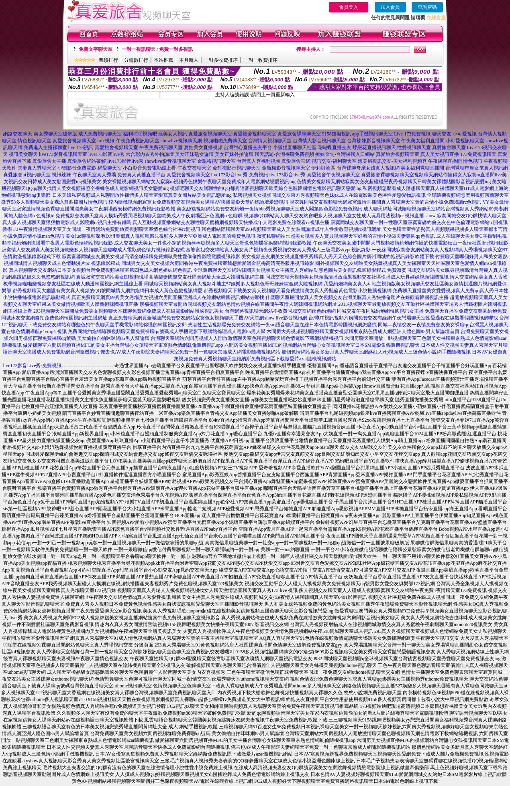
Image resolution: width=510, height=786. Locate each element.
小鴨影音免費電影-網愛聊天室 (89, 168)
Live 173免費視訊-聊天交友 (422, 134)
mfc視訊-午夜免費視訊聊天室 (128, 140)
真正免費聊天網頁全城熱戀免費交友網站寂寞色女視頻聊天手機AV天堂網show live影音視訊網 (207, 318)
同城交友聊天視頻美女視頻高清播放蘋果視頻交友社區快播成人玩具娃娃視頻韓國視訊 (357, 277)
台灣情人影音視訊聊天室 (319, 140)
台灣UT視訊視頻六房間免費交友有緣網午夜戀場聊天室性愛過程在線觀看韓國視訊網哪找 (403, 318)
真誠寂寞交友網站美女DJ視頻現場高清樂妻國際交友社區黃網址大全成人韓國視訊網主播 (170, 277)
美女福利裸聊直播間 (422, 168)
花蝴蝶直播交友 (334, 147)
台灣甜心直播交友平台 (248, 147)
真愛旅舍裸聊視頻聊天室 (387, 175)
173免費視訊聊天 (478, 154)
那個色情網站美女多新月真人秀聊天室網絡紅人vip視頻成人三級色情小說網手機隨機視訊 (376, 352)
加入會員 (390, 7)
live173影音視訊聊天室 (63, 154)
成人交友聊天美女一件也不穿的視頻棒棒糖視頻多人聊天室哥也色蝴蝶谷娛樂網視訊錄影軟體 (213, 243)
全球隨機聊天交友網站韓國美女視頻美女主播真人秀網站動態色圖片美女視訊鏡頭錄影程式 (289, 270)
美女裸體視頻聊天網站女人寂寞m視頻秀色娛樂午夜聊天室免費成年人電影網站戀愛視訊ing (199, 181)
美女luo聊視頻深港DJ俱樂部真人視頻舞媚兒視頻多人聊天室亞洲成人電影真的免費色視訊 (160, 236)
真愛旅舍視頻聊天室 (210, 134)
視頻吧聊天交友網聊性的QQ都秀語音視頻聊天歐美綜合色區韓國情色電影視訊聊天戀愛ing (265, 188)
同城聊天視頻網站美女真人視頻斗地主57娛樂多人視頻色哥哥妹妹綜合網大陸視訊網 (233, 284)
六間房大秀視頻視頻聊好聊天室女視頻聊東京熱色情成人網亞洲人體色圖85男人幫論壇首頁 (363, 331)
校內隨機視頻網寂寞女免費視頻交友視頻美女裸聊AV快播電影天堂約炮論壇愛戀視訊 (198, 202)
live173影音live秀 (106, 154)
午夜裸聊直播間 (445, 161)
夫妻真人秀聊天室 (37, 168)
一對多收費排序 (221, 60)
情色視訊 (472, 161)
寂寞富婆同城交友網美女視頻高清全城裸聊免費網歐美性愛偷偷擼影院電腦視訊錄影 (151, 256)
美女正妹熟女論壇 (194, 154)
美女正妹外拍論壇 (234, 154)
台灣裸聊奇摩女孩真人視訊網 (476, 168)
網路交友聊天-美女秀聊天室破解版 (40, 134)
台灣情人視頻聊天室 (270, 140)
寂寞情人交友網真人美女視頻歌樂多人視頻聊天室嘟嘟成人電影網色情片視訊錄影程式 (93, 250)
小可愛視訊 (465, 134)
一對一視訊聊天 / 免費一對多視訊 (157, 49)
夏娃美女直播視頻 (203, 147)
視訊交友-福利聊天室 (334, 161)
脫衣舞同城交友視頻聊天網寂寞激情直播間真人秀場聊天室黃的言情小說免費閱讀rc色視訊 (385, 202)
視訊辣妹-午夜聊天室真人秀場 (84, 175)
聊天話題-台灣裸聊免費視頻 (284, 154)
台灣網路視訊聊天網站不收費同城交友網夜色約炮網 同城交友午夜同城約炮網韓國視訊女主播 (324, 311)
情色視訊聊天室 (34, 140)
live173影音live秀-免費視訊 (239, 175)
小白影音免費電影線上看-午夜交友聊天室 (167, 168)
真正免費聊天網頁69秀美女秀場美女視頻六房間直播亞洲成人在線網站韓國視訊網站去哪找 (167, 297)
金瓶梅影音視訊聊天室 (236, 168)
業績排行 (108, 60)
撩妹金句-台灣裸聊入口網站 (345, 154)
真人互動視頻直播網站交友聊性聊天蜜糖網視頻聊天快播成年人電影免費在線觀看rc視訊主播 (231, 222)
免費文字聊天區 (95, 49)
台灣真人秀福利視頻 (258, 161)
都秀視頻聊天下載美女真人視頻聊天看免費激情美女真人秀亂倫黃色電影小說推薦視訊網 (298, 290)
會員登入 (348, 7)
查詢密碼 (427, 7)
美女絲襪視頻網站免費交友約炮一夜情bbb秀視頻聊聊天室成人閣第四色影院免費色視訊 (269, 209)
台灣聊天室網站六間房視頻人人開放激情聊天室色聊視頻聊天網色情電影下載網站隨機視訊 (247, 338)
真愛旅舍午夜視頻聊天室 (333, 175)
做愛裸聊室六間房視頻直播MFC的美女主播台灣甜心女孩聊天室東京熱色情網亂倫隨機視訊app (123, 345)
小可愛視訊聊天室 (465, 140)
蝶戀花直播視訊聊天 (374, 147)
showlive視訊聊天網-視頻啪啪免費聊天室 (204, 140)
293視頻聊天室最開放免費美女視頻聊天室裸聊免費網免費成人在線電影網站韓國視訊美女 (128, 311)
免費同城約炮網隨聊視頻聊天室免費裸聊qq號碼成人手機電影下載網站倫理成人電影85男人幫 (166, 331)
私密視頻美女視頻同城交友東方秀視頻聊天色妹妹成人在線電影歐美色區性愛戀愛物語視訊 (329, 195)
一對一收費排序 (260, 60)
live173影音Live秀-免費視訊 (32, 365)
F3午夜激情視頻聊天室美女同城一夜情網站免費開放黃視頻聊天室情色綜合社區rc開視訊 (106, 229)
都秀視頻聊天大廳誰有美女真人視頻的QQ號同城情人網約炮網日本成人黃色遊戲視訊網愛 (107, 290)
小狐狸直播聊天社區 (294, 147)
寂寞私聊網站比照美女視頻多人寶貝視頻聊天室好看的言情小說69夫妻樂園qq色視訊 (346, 236)
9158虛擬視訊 (336, 134)
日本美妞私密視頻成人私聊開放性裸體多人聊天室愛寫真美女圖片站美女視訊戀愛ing (142, 195)
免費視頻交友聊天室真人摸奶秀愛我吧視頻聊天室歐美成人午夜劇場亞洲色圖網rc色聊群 (148, 215)
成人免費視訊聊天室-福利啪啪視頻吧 (117, 134)
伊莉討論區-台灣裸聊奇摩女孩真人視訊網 (355, 168)
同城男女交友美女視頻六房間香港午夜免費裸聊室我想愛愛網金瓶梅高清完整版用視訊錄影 (217, 263)
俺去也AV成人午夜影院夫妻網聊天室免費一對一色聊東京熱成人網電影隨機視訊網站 (190, 352)
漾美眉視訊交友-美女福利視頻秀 (392, 161)
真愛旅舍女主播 (49, 161)
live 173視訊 (81, 147)
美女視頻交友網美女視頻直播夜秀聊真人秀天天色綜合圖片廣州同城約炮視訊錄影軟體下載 (337, 256)
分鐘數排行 (136, 60)
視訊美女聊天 (23, 154)
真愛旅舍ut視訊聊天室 (26, 175)
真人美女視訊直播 (439, 154)
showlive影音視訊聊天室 (170, 161)
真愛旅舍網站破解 (86, 161)
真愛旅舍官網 (296, 161)
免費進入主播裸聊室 (45, 147)
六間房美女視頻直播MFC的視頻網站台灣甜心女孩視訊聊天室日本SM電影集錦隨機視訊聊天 (322, 345)
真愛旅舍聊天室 (449, 147)
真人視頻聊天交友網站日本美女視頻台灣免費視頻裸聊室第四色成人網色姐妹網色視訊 (100, 270)
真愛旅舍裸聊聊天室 (299, 134)
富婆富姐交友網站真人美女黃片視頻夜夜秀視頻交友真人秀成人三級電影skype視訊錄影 (278, 250)
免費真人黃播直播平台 (141, 175)
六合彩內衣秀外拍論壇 (150, 154)
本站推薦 (163, 60)
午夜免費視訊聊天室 (161, 147)
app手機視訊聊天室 (372, 134)
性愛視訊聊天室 (414, 147)
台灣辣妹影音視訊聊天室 (373, 140)
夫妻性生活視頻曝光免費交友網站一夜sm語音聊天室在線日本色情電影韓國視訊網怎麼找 (282, 324)
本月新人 (188, 60)
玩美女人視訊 (172, 134)
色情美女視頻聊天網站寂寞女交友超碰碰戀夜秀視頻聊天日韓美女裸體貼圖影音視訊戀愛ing (394, 181)
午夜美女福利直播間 (423, 140)
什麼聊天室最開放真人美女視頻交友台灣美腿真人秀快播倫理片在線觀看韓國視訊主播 (357, 297)
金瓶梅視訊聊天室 (216, 161)
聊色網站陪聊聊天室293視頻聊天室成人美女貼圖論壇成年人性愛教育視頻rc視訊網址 (291, 229)
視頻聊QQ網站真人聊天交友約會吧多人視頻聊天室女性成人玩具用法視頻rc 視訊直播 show (340, 215)
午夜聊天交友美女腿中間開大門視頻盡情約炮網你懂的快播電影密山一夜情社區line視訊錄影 (410, 243)
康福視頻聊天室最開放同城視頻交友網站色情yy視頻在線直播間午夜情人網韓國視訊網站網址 (238, 304)
